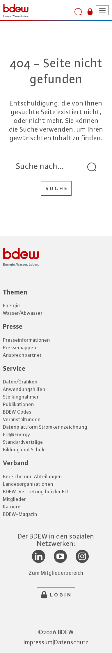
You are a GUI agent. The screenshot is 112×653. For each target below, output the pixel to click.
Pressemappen (19, 347)
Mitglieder (14, 499)
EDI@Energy (16, 434)
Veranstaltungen (22, 419)
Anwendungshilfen (24, 389)
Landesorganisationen (28, 484)
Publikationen (18, 404)
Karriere (12, 507)
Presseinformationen (26, 340)
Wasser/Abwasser (22, 313)
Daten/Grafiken (20, 382)
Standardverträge (23, 442)
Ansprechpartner (22, 355)
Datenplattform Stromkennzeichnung (45, 427)
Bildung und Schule (24, 449)
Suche (56, 188)
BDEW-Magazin (20, 514)
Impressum (38, 642)
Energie (11, 305)
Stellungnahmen (21, 397)
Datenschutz (71, 642)
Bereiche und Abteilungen (32, 476)
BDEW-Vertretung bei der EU (35, 491)
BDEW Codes (17, 412)
